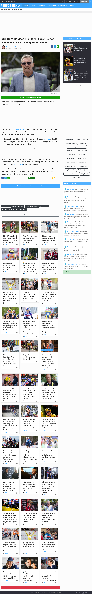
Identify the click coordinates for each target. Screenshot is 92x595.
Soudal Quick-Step (17, 206)
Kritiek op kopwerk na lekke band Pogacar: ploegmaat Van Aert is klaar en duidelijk (75, 208)
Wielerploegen (62, 5)
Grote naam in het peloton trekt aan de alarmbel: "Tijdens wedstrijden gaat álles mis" (49, 296)
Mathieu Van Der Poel (82, 139)
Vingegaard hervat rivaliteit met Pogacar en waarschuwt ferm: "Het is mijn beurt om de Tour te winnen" (75, 199)
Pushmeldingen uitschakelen (61, 589)
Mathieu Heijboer (82, 170)
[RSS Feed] (86, 588)
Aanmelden (84, 1)
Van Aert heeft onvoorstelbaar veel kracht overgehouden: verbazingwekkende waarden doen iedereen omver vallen (76, 224)
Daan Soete (76, 178)
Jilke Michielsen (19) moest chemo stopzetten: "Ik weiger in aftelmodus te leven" (49, 576)
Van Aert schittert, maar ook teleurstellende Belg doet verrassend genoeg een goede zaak (76, 216)
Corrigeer (56, 178)
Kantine (33, 5)
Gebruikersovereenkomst (29, 589)
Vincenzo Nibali (83, 166)
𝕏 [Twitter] (79, 588)
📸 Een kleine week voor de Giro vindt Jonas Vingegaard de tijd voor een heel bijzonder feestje (29, 267)
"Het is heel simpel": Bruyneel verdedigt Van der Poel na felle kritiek (76, 266)
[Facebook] (76, 588)
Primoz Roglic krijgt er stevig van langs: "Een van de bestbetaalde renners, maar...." (29, 424)
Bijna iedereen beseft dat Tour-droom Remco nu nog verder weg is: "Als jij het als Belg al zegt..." (81, 75)
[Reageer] (17, 244)
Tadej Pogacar (69, 139)
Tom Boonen (82, 162)
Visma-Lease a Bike (32, 206)
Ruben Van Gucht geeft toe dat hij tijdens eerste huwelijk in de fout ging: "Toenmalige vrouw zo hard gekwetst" (48, 361)
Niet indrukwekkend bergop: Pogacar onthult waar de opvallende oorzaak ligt (48, 455)
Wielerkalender (5, 9)
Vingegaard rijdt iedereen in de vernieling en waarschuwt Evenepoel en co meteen (76, 249)
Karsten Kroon (83, 143)
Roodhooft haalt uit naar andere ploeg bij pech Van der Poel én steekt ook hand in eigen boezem (76, 241)
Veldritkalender (17, 9)
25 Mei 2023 (10, 48)
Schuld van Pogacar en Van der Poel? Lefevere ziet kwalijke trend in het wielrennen (49, 518)
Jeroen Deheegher (13, 46)
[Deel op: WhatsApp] (58, 46)
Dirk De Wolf (18, 164)
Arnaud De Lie (70, 151)
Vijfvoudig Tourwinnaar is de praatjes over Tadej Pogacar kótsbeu (81, 48)
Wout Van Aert (71, 158)
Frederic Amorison (70, 166)
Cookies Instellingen (45, 589)
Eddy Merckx (85, 174)
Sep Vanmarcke (70, 170)
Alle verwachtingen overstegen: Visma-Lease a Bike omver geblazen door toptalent (49, 424)
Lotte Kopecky (71, 154)
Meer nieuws (31, 215)
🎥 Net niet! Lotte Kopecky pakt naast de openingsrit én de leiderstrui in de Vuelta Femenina (10, 326)
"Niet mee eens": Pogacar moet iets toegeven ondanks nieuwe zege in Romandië (9, 547)
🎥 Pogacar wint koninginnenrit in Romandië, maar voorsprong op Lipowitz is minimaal (30, 547)
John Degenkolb (72, 162)
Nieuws (26, 5)
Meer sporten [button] (10, 1)
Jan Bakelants (82, 154)
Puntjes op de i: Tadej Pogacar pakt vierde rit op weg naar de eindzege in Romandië (10, 296)
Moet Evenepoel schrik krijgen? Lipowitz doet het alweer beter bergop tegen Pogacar (10, 486)
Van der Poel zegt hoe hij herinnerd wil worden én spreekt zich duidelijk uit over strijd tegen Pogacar (10, 518)
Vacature (59, 588)
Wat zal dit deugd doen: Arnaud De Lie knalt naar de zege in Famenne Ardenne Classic (49, 267)
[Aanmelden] (40, 206)
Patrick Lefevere (82, 151)
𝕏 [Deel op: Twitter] (55, 46)
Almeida (47, 139)
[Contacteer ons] (82, 588)
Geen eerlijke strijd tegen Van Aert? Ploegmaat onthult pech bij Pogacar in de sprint (76, 233)
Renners (71, 5)
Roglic (32, 169)
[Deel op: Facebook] (52, 46)
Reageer (19, 48)
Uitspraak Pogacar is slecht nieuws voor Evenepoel (30, 357)
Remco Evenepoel (17, 129)
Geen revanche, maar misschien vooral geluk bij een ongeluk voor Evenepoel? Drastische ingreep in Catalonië (75, 257)
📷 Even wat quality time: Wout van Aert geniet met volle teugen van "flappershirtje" (29, 576)
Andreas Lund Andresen (72, 174)
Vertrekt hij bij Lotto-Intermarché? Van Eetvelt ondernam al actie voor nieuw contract (30, 518)
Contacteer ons (34, 588)
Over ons (43, 588)
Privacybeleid (51, 588)
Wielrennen (41, 5)
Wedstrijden (51, 5)
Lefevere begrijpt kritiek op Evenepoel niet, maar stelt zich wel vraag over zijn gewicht (29, 486)
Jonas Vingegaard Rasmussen (77, 147)
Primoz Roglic (22, 209)
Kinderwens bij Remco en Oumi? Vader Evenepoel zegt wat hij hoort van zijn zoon (76, 191)
